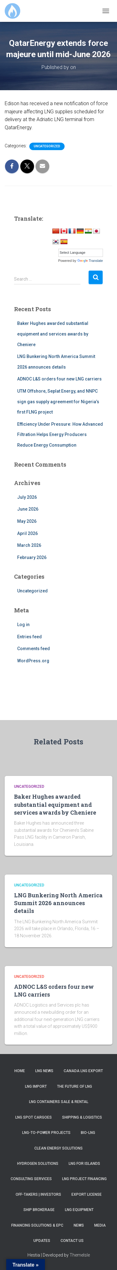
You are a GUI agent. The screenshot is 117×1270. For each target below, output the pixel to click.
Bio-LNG (88, 1132)
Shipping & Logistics (82, 1117)
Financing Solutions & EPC (37, 1225)
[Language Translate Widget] (80, 253)
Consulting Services (31, 1179)
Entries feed (29, 636)
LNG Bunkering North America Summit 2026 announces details (58, 902)
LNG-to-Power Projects (46, 1132)
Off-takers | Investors (38, 1194)
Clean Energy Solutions (58, 1148)
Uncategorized (47, 146)
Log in (23, 624)
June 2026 (27, 509)
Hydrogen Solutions (37, 1163)
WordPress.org (33, 660)
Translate (90, 260)
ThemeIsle (80, 1255)
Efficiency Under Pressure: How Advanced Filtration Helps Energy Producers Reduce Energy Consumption (60, 435)
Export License (86, 1194)
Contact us (72, 1240)
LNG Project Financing (84, 1179)
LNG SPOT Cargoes (33, 1117)
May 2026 (27, 521)
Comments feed (33, 648)
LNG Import (36, 1086)
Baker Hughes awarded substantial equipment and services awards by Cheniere (52, 334)
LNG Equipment (79, 1210)
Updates (41, 1240)
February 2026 (31, 557)
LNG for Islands (84, 1163)
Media (100, 1225)
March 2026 (29, 545)
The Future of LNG (74, 1086)
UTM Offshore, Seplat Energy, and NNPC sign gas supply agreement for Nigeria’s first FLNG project (58, 401)
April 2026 (27, 533)
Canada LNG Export (83, 1071)
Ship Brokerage (39, 1210)
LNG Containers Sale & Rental (58, 1102)
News (79, 1225)
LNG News (44, 1071)
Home (19, 1071)
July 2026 (27, 497)
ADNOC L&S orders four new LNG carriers (59, 378)
